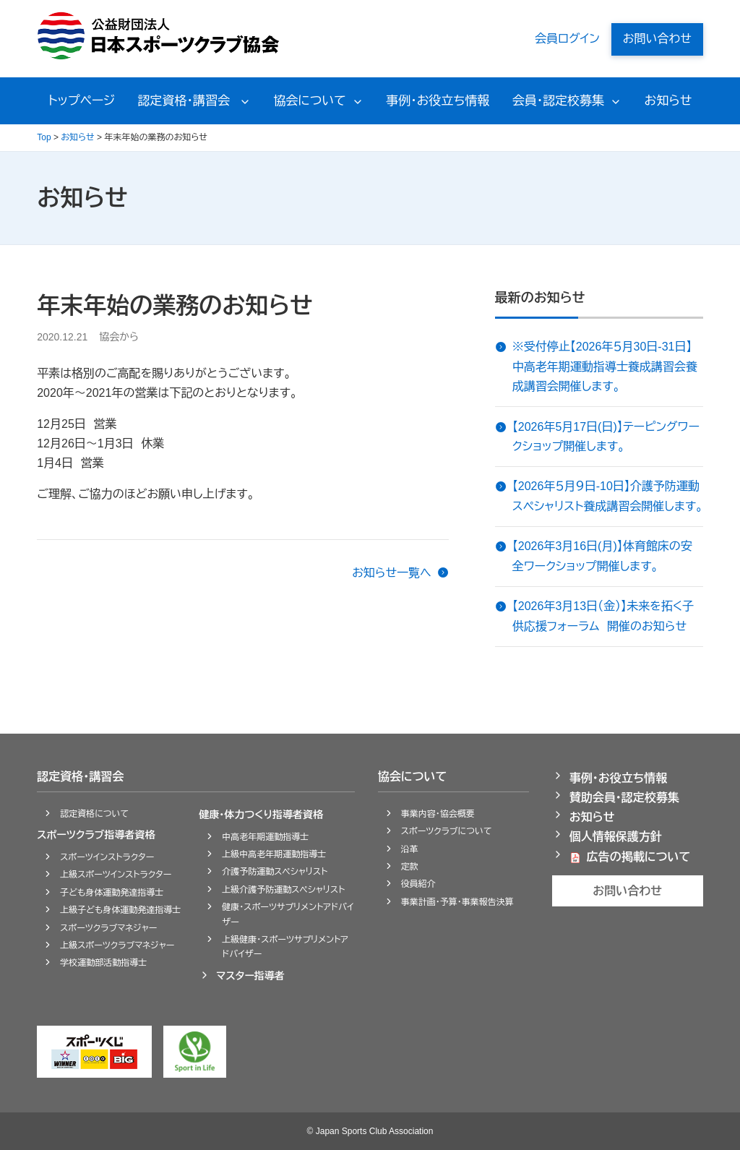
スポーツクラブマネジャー (108, 928)
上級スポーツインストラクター (115, 875)
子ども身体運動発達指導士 (111, 893)
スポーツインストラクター (107, 857)
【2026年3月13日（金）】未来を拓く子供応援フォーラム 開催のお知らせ (603, 616)
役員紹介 (418, 884)
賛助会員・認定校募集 (624, 797)
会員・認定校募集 (558, 101)
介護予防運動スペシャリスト (274, 872)
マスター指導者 (250, 976)
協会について (309, 101)
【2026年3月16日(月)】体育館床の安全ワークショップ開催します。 (602, 556)
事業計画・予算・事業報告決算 (457, 902)
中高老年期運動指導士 (265, 837)
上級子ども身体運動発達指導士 (120, 910)
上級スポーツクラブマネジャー (117, 945)
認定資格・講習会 (185, 101)
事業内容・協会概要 (438, 814)
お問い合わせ (657, 39)
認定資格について (94, 814)
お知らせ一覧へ (391, 573)
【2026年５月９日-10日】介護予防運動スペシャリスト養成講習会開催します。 (607, 496)
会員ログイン (567, 39)
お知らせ (668, 101)
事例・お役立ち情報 (437, 101)
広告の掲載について (639, 857)
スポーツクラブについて (446, 831)
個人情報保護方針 (615, 837)
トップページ (82, 101)
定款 (409, 867)
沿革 (409, 849)
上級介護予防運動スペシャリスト (283, 890)
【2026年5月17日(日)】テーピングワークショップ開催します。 (606, 436)
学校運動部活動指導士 (103, 963)
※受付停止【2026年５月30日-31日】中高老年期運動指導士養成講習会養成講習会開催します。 (604, 366)
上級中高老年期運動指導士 (274, 854)
